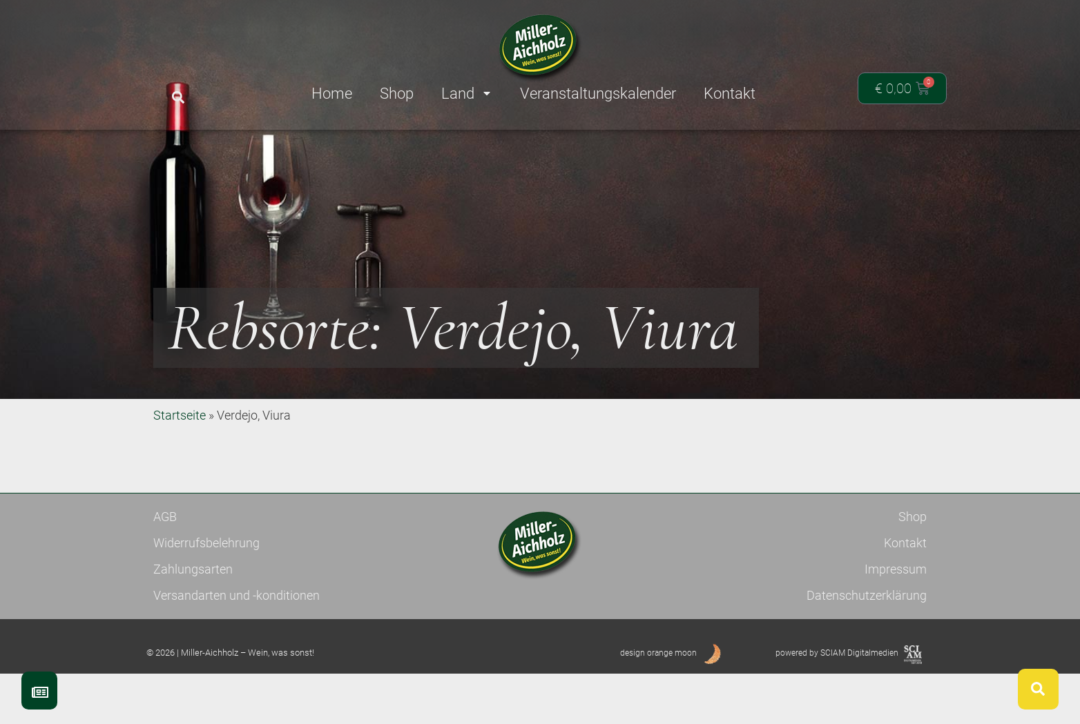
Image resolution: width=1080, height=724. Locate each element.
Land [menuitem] (466, 93)
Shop (912, 567)
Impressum (896, 619)
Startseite (179, 465)
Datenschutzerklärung (867, 645)
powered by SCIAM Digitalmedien (836, 703)
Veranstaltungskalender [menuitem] (598, 93)
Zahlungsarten (193, 619)
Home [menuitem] (331, 93)
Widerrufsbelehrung (206, 593)
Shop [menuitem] (397, 93)
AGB (165, 567)
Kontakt (905, 593)
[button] (177, 97)
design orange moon (658, 703)
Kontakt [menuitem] (729, 93)
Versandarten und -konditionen (236, 645)
